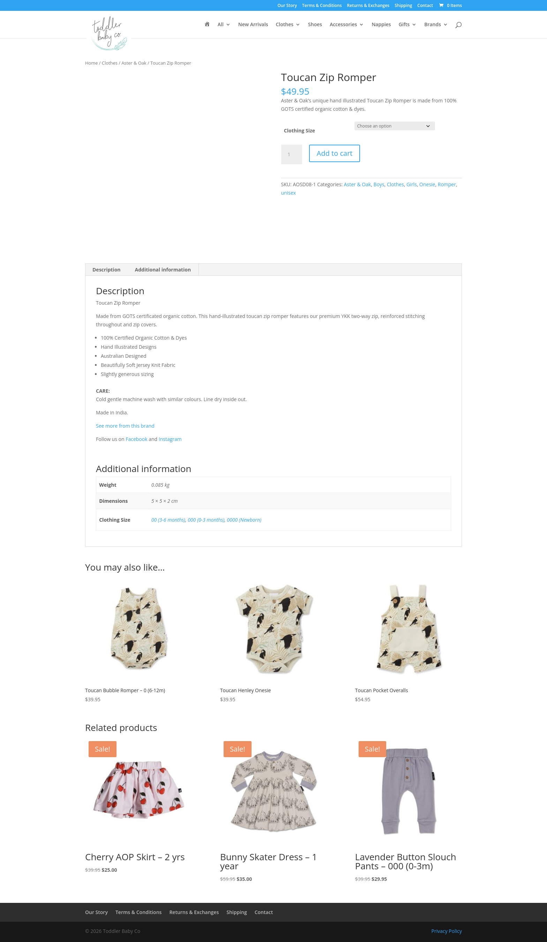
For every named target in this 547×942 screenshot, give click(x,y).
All (221, 25)
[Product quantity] (291, 154)
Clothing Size (299, 130)
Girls (411, 184)
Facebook (136, 439)
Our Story (287, 5)
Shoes (315, 25)
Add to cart (335, 153)
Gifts (404, 25)
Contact (425, 5)
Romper (447, 184)
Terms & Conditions (322, 5)
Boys (379, 184)
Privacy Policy (447, 931)
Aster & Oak (133, 63)
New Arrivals (253, 25)
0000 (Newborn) (244, 519)
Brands (432, 25)
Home (91, 63)
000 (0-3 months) (206, 519)
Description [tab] (106, 269)
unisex (288, 192)
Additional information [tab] (163, 269)
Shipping (403, 5)
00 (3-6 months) (168, 519)
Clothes (284, 25)
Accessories (343, 25)
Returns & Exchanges (368, 5)
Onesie (427, 184)
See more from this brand (125, 425)
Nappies (381, 25)
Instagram (170, 439)
